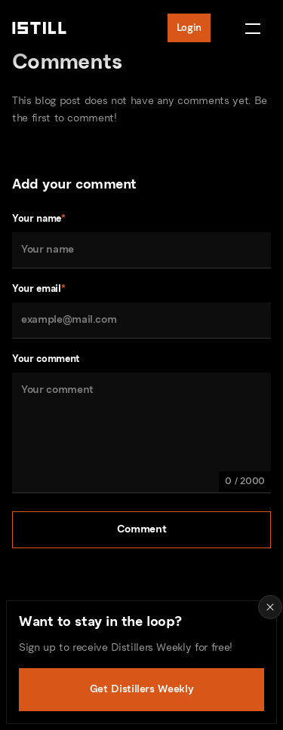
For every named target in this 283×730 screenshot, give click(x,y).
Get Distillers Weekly (142, 688)
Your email (38, 288)
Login (189, 27)
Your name (39, 218)
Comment (142, 529)
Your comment (46, 358)
